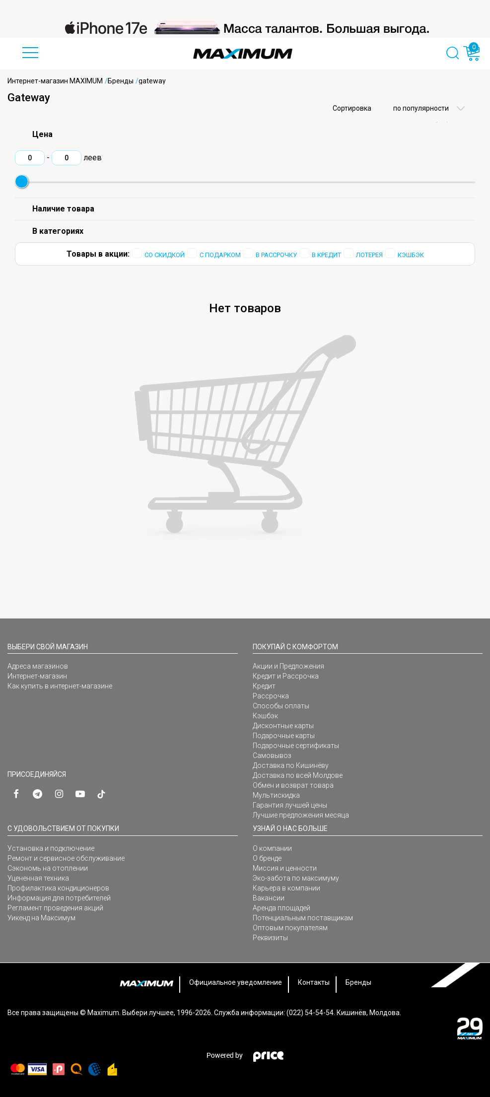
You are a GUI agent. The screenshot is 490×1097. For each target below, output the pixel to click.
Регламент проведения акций (55, 908)
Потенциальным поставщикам (303, 918)
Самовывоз (272, 755)
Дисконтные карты (283, 726)
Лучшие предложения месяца (301, 815)
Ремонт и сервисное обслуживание (66, 858)
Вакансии (268, 898)
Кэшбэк (265, 716)
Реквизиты (270, 938)
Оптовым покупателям (290, 928)
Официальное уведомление (235, 982)
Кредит (264, 686)
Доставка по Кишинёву (291, 765)
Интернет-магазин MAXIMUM (55, 81)
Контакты (314, 982)
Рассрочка (271, 696)
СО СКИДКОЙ (164, 255)
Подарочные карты (284, 736)
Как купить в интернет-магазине (59, 686)
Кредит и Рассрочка (286, 676)
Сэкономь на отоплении (47, 868)
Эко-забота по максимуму (296, 878)
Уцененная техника (38, 878)
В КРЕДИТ (326, 255)
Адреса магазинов (37, 666)
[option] (245, 28)
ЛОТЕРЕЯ (369, 255)
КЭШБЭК (411, 255)
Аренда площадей (281, 908)
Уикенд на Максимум (41, 918)
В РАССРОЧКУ (276, 255)
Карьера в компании (286, 888)
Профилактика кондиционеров (58, 888)
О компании (272, 848)
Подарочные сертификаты (296, 746)
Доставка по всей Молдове (298, 775)
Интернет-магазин (37, 676)
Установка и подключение (50, 848)
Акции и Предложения (288, 666)
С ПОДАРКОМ (220, 255)
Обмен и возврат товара (293, 785)
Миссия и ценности (285, 868)
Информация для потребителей (59, 898)
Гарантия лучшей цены (290, 805)
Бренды (121, 81)
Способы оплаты (281, 706)
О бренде (267, 858)
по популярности (420, 108)
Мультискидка (276, 795)
